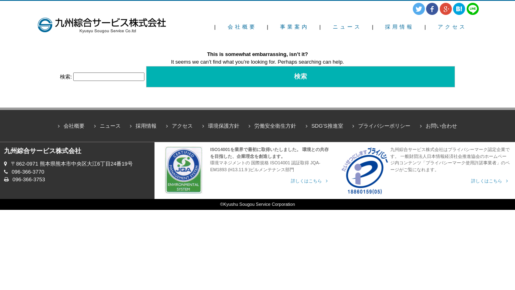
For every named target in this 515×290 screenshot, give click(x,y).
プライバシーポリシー (384, 126)
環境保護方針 (223, 126)
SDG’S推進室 (327, 126)
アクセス (452, 27)
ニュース (347, 27)
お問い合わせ (441, 126)
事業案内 (294, 27)
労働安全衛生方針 (275, 126)
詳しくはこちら (306, 180)
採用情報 (399, 27)
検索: (66, 77)
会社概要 (242, 27)
